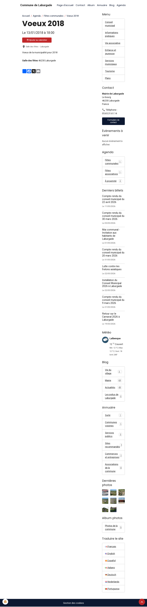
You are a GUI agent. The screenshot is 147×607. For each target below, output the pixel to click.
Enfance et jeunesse (110, 52)
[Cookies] (5, 602)
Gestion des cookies (73, 603)
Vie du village (113, 372)
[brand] (36, 5)
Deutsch (110, 574)
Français (110, 546)
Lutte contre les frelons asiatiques (111, 268)
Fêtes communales (53, 15)
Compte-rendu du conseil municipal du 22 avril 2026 (113, 199)
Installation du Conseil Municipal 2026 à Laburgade (112, 283)
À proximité (113, 181)
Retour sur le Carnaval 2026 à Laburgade (111, 316)
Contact (80, 5)
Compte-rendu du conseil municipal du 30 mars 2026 (113, 216)
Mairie (113, 380)
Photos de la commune (113, 527)
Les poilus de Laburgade (113, 396)
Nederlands (112, 581)
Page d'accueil (65, 5)
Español (110, 560)
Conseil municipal (110, 24)
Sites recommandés (113, 445)
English (110, 553)
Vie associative (112, 43)
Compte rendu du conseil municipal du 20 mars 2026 (113, 252)
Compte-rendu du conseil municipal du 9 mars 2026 (113, 300)
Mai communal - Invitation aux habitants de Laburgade (111, 234)
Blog (111, 5)
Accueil (26, 15)
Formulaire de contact (113, 121)
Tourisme (110, 71)
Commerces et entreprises (113, 455)
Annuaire (102, 5)
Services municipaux (111, 62)
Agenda (121, 5)
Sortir (113, 415)
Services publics (113, 434)
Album (91, 5)
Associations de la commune (113, 468)
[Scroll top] (142, 602)
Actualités (113, 387)
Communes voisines (113, 424)
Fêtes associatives (113, 172)
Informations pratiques (111, 34)
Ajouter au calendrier (37, 40)
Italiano (110, 567)
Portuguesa (112, 588)
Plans (108, 78)
